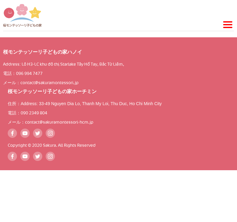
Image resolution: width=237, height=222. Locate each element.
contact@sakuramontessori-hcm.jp (59, 122)
